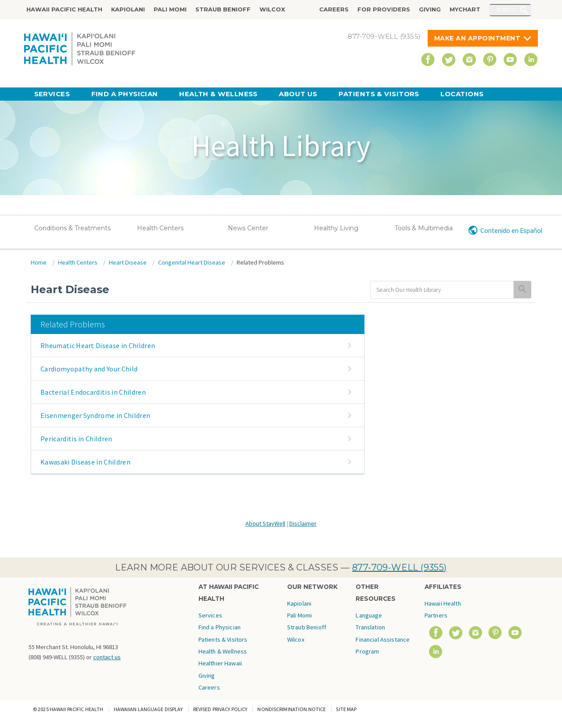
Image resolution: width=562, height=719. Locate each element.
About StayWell (265, 523)
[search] (442, 290)
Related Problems (260, 262)
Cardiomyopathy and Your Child (88, 368)
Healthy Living (336, 228)
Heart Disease (128, 262)
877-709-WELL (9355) (399, 567)
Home (39, 262)
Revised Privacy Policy (220, 709)
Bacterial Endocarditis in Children (93, 392)
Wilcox (272, 9)
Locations (461, 94)
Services (52, 94)
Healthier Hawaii (220, 663)
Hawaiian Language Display (148, 709)
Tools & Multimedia (424, 228)
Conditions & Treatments (72, 228)
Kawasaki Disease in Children (85, 462)
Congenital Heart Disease (191, 262)
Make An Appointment (477, 38)
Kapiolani (128, 9)
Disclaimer (303, 523)
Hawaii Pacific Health (64, 9)
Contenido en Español (511, 230)
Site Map (346, 709)
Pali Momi (170, 9)
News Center (248, 228)
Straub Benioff (223, 9)
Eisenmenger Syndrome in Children (95, 415)
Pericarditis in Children (76, 438)
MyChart (465, 9)
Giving (430, 9)
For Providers (383, 9)
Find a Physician (124, 94)
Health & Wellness (218, 94)
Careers (334, 9)
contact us (107, 657)
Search (506, 9)
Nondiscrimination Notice (291, 709)
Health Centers (160, 228)
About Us (298, 94)
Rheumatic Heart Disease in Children (97, 345)
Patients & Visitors (379, 94)
